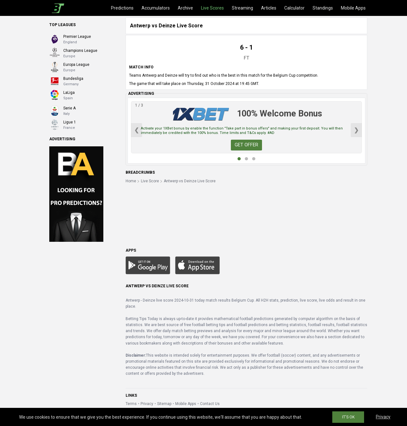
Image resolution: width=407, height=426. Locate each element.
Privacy (147, 404)
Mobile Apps (353, 7)
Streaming (242, 7)
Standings (323, 7)
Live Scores (212, 7)
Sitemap (164, 404)
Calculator (294, 7)
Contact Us (210, 404)
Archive (185, 7)
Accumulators (155, 7)
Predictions (122, 7)
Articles (268, 7)
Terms (131, 404)
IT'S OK (348, 417)
